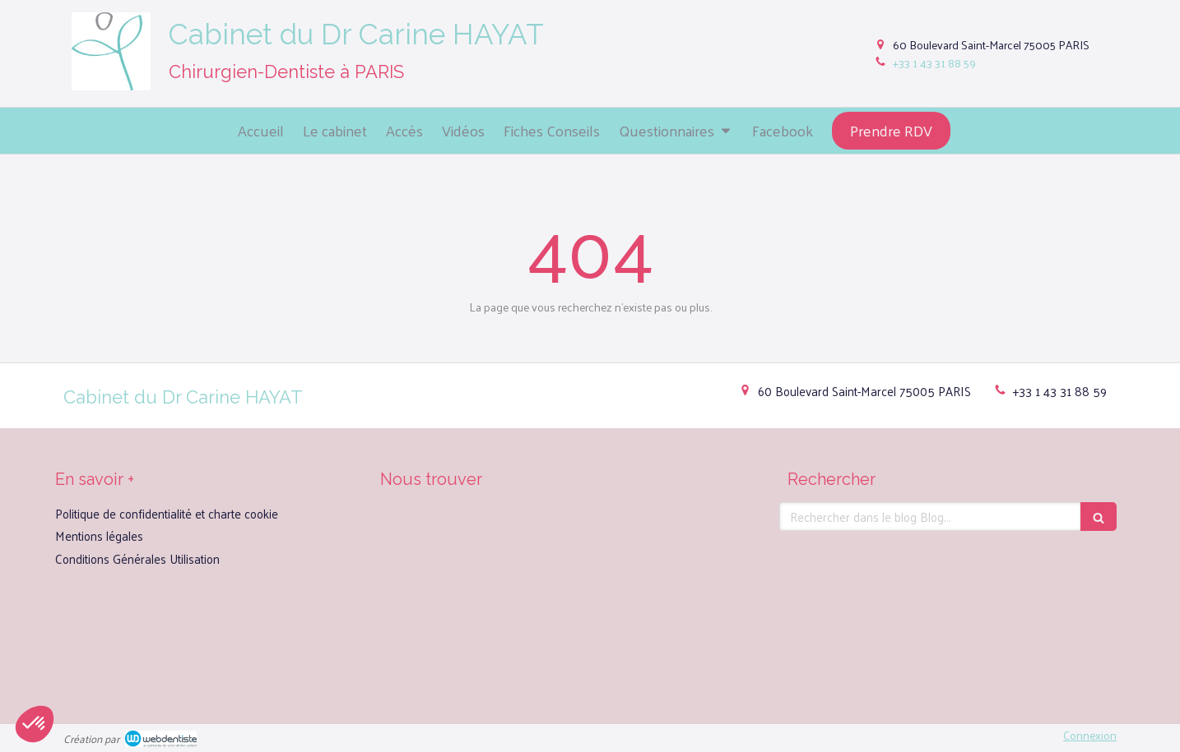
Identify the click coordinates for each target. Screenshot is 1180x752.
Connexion (1090, 735)
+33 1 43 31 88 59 (934, 63)
